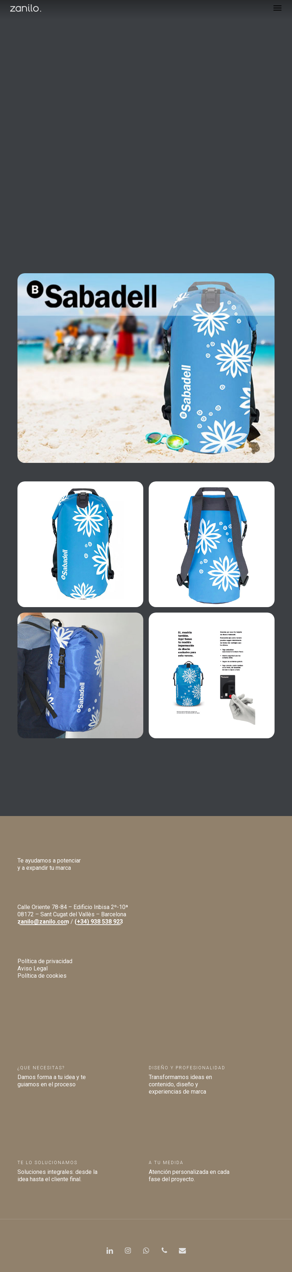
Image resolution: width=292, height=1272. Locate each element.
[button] (277, 8)
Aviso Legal (32, 968)
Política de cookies (42, 975)
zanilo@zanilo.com (43, 921)
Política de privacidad (44, 961)
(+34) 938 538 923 (99, 921)
